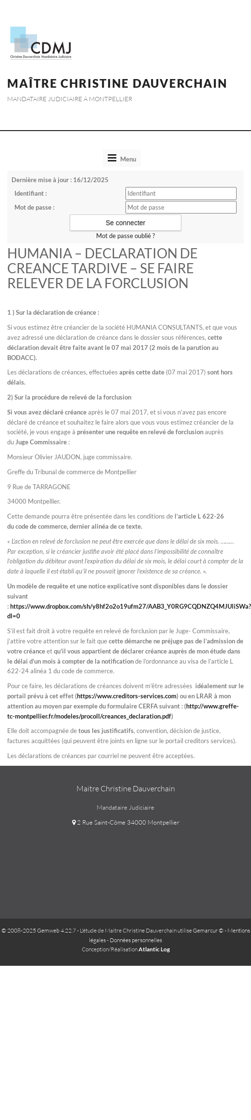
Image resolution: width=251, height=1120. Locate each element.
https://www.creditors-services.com (126, 696)
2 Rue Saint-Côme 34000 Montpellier (125, 822)
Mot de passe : (34, 207)
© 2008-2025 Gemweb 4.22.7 (38, 930)
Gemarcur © (208, 930)
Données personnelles (136, 940)
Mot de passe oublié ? (125, 236)
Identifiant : (30, 193)
